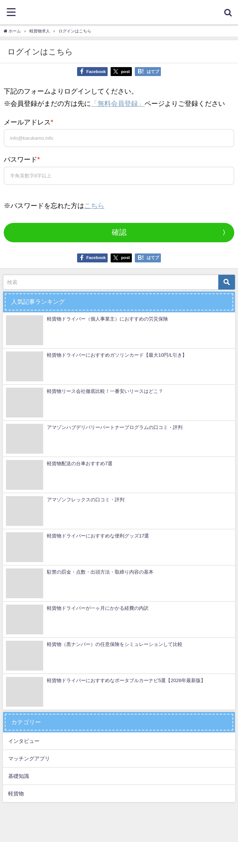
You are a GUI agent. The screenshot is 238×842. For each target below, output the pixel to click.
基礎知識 (18, 776)
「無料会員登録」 (118, 103)
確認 (119, 232)
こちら (94, 205)
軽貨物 (16, 793)
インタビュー (23, 741)
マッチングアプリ (29, 758)
